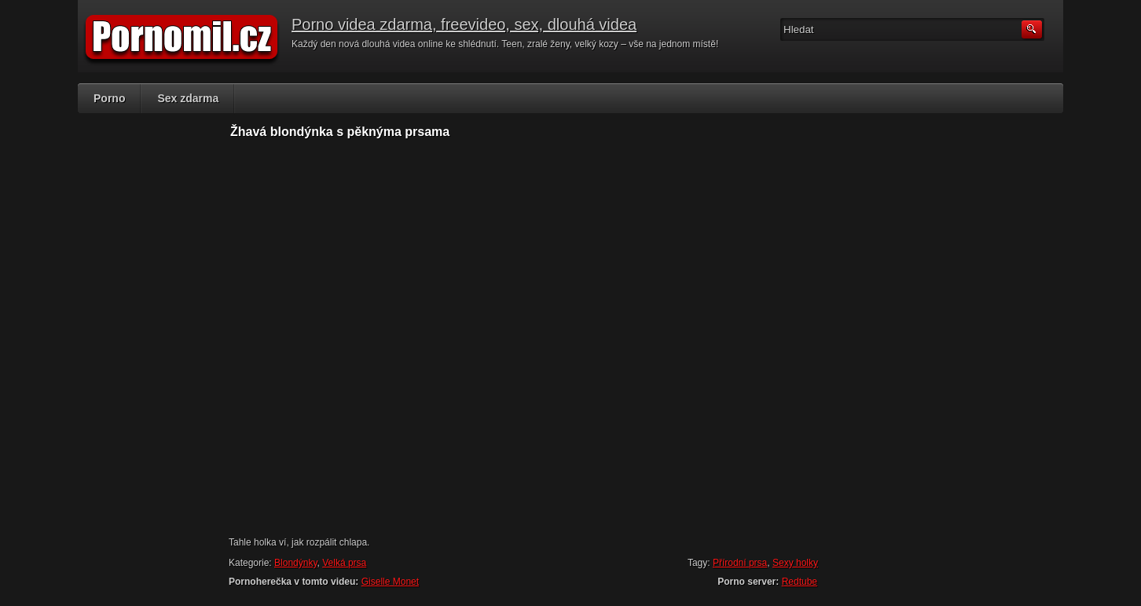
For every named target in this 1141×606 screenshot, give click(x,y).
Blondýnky (295, 562)
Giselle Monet (390, 581)
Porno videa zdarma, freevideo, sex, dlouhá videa (464, 24)
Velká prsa (344, 562)
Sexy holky (795, 562)
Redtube (799, 581)
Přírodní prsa (740, 562)
